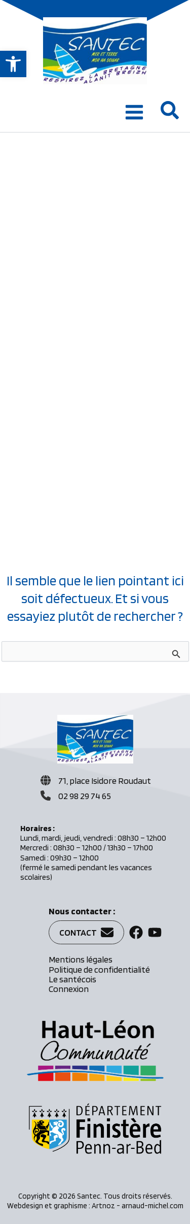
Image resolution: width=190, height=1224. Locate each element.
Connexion (69, 988)
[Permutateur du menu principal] (134, 112)
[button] (13, 64)
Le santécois (72, 979)
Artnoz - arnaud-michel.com (137, 1205)
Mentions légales (80, 959)
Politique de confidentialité (99, 969)
